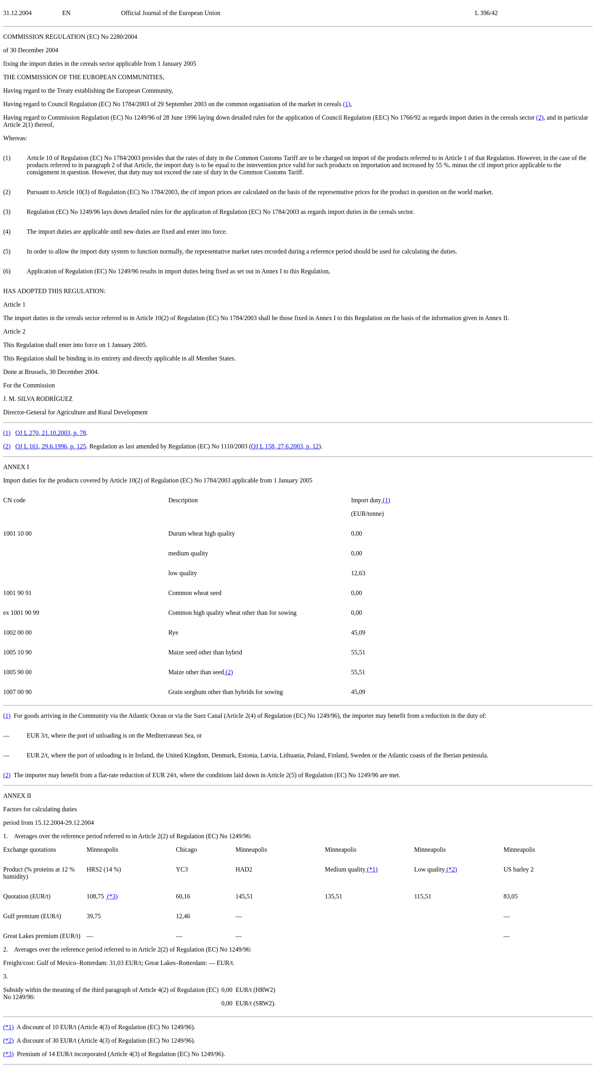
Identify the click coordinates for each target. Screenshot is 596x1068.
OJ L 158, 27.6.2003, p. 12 (285, 446)
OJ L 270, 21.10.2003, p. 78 (50, 432)
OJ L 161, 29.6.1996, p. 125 (50, 446)
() (347, 104)
